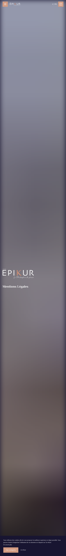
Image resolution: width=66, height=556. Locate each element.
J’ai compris (11, 550)
